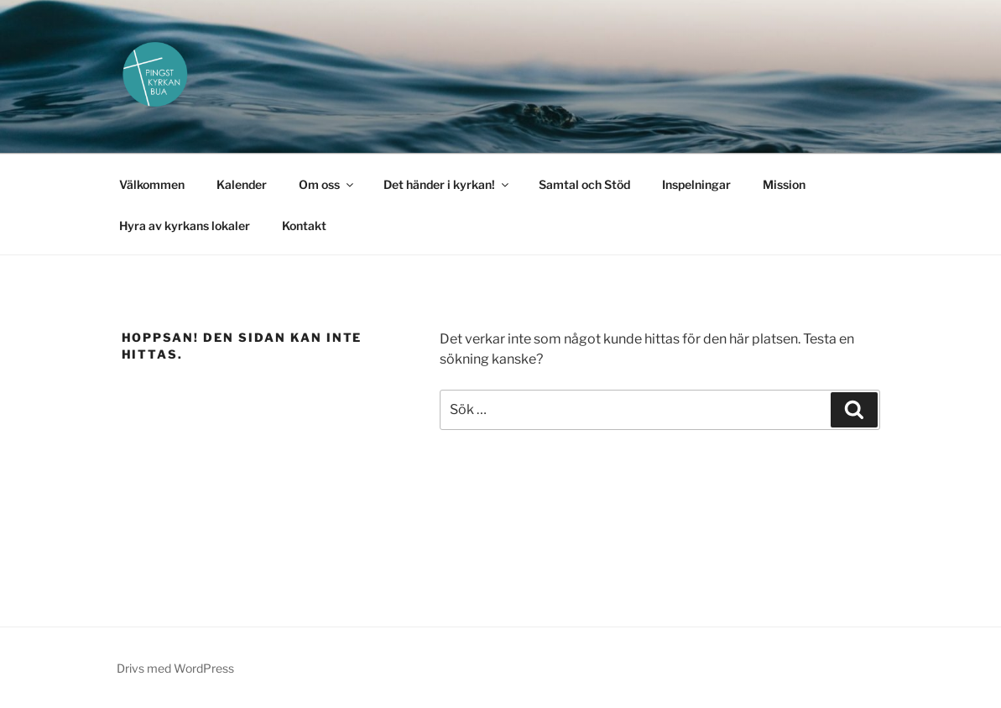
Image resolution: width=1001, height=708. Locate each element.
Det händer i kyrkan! (447, 184)
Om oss (327, 184)
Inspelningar (696, 184)
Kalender (241, 184)
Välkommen (152, 184)
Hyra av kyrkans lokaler (184, 225)
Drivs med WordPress (175, 668)
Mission (784, 184)
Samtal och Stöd (584, 184)
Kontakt (304, 225)
